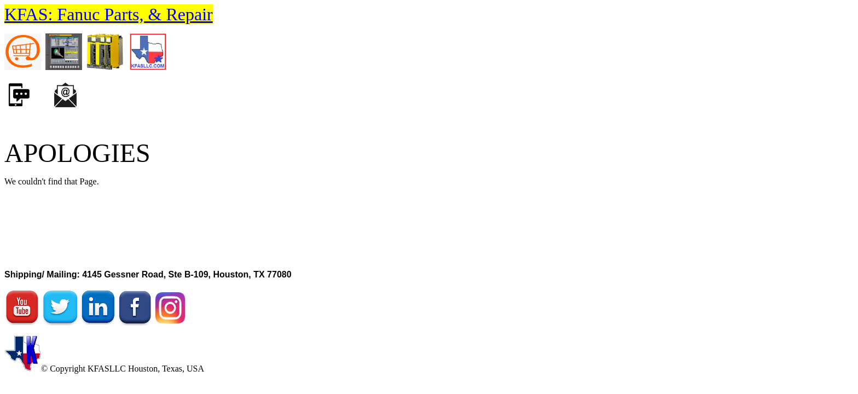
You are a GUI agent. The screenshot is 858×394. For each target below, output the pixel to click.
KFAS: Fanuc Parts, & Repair (108, 14)
